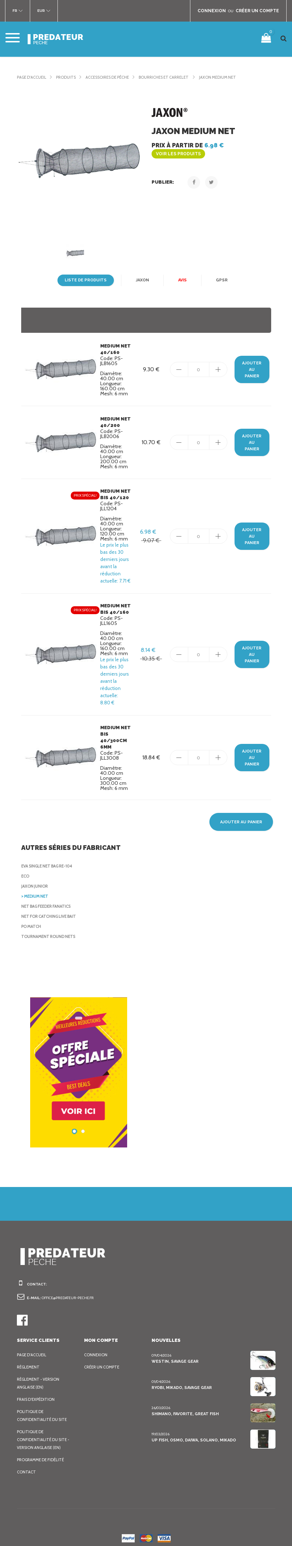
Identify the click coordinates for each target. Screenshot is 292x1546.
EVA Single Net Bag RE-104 (47, 858)
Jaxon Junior (34, 879)
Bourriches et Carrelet (162, 77)
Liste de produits (86, 280)
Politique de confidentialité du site (40, 1408)
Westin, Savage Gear (173, 1354)
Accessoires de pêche (106, 77)
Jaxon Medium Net (214, 77)
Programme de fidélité (40, 1452)
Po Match (31, 919)
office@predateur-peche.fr (66, 1290)
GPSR (219, 280)
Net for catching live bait (47, 909)
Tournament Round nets (47, 929)
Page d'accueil (31, 77)
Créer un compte (101, 1359)
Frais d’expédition (35, 1392)
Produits (64, 77)
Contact (25, 1464)
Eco (25, 868)
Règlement (27, 1359)
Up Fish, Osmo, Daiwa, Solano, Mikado (191, 1433)
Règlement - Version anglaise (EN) (37, 1376)
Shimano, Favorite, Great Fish (183, 1406)
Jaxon (140, 280)
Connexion (95, 1347)
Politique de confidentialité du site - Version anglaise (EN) (41, 1432)
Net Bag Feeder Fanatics (45, 899)
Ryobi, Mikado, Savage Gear (180, 1380)
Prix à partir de (211, 145)
